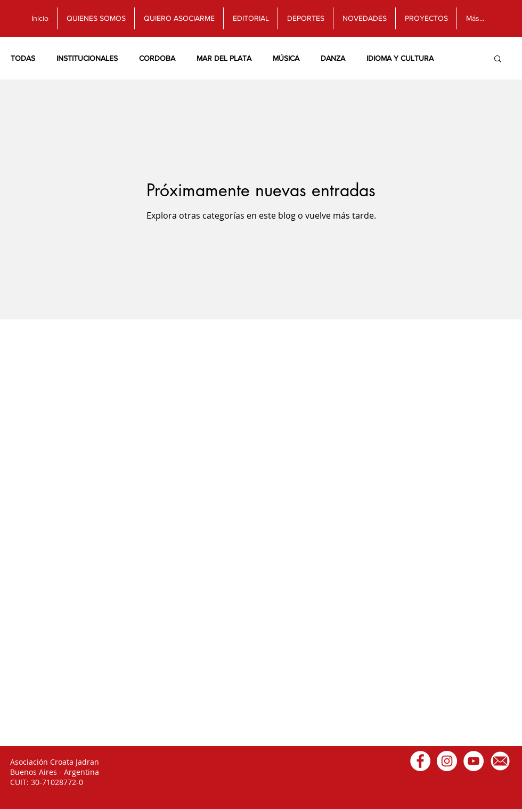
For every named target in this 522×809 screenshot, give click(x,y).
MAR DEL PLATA (224, 58)
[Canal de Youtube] (473, 761)
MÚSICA (286, 58)
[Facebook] (420, 761)
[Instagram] (447, 761)
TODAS (23, 58)
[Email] (500, 761)
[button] (498, 59)
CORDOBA (157, 58)
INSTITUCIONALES (87, 58)
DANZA (333, 58)
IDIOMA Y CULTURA (400, 58)
